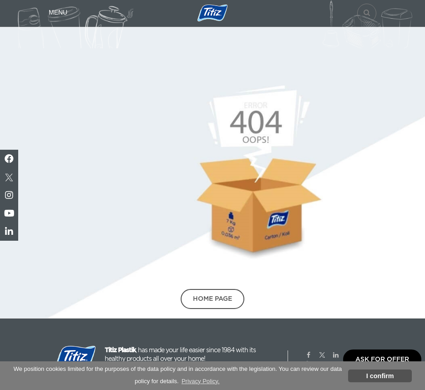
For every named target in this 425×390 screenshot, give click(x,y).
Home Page (212, 298)
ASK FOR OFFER (382, 359)
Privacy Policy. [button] (201, 381)
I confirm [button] (380, 376)
